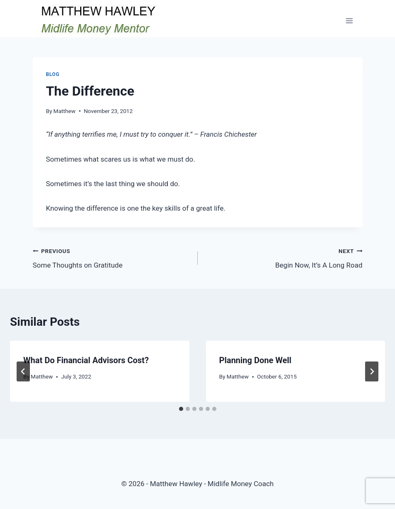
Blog (52, 74)
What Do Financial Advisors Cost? (86, 360)
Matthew (65, 111)
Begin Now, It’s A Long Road (284, 257)
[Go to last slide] (23, 371)
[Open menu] (349, 20)
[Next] (371, 371)
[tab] (181, 409)
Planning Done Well (255, 360)
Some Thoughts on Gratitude (112, 257)
